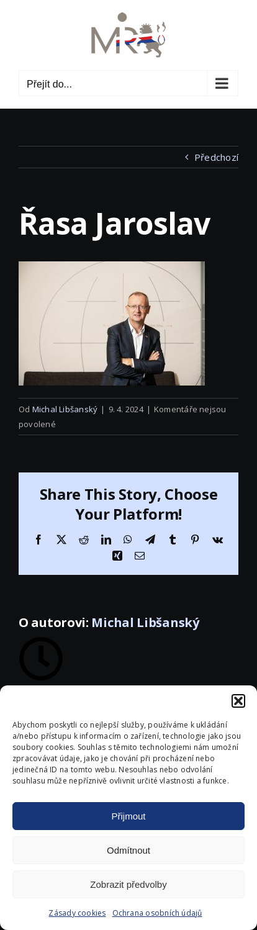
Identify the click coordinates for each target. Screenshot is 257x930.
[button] (238, 701)
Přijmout (128, 816)
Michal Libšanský (65, 409)
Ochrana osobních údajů (157, 913)
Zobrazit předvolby (128, 884)
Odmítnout (128, 850)
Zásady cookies (77, 913)
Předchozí (216, 157)
